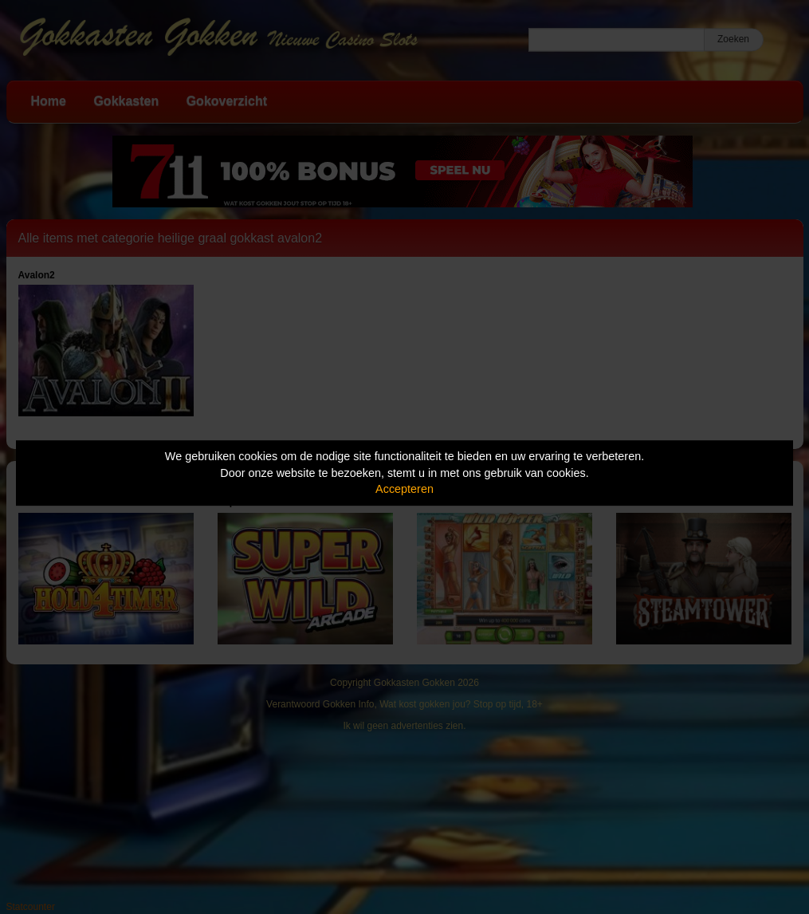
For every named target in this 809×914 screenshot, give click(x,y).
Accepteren (404, 489)
